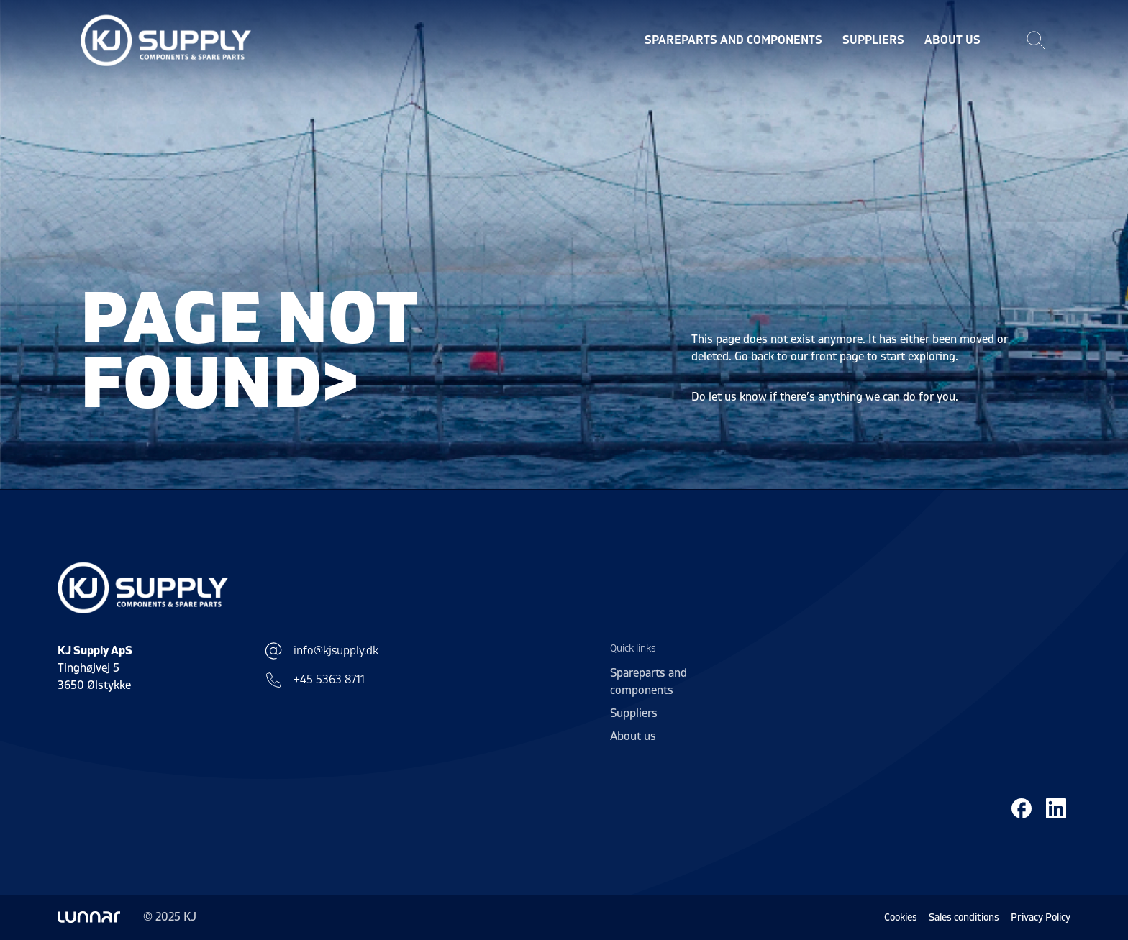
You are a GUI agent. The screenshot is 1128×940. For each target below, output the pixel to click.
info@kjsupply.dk (321, 651)
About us (952, 40)
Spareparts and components (733, 40)
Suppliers (873, 40)
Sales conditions (964, 917)
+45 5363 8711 (315, 679)
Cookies (900, 917)
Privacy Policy (1040, 917)
